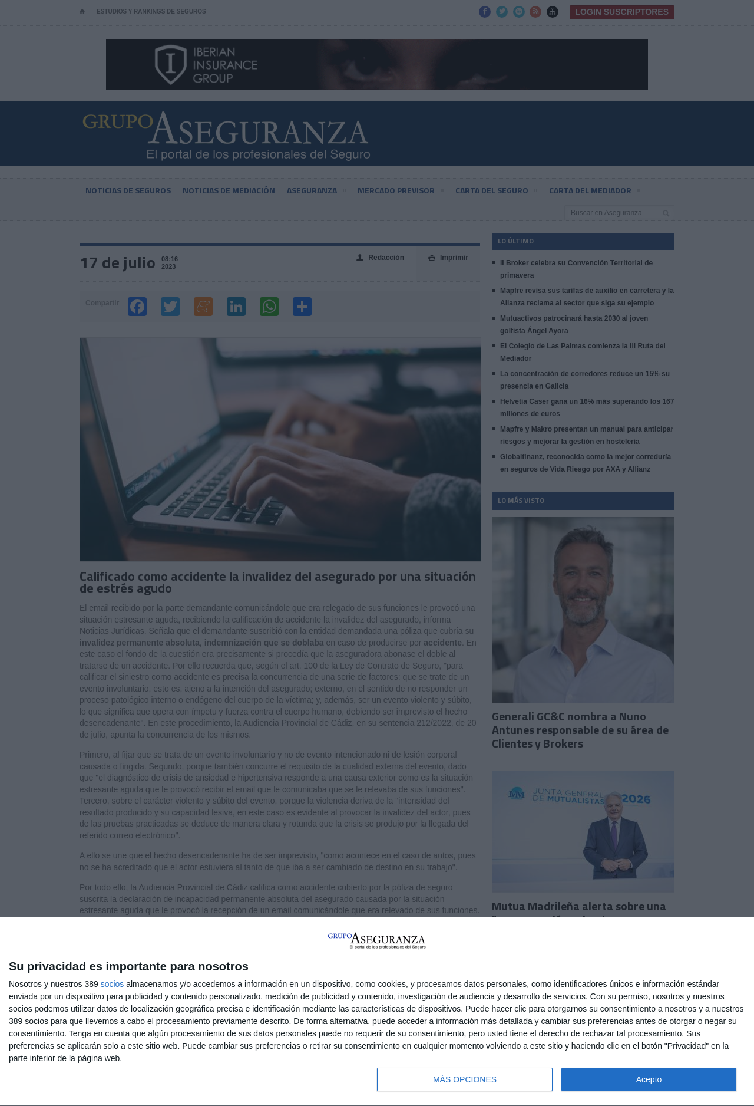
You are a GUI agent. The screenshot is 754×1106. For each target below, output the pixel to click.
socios (112, 984)
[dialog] (377, 1011)
